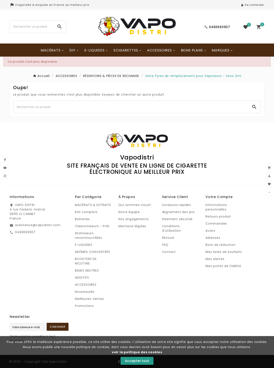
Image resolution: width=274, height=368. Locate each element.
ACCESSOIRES (86, 284)
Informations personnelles (216, 207)
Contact (169, 252)
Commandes (216, 223)
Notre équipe (129, 212)
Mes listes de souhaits (224, 252)
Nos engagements (133, 219)
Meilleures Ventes (89, 299)
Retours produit (218, 216)
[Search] (59, 26)
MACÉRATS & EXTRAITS (93, 205)
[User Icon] (252, 5)
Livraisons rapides (176, 205)
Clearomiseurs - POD (92, 226)
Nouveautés (85, 292)
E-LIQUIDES (83, 245)
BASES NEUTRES (87, 270)
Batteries (82, 219)
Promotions (84, 306)
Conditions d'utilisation (171, 228)
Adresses (213, 238)
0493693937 (25, 232)
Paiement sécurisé (177, 219)
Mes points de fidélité (223, 266)
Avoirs (210, 230)
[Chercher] (31, 27)
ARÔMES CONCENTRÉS (92, 252)
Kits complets (86, 212)
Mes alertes (215, 259)
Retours (168, 238)
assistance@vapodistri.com (38, 225)
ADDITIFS (82, 277)
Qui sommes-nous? (134, 205)
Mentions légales (132, 226)
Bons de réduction (221, 245)
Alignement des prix (178, 212)
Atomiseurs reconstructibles (88, 235)
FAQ (165, 245)
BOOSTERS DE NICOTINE (86, 261)
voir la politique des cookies (137, 352)
